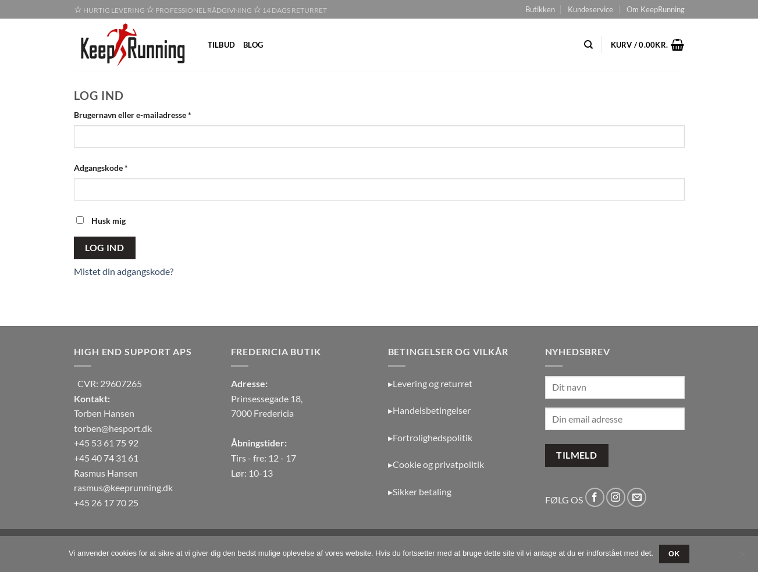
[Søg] (588, 45)
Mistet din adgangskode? (123, 271)
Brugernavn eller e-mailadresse (150, 114)
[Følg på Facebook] (594, 497)
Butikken (540, 9)
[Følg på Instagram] (615, 497)
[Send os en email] (636, 497)
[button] (648, 45)
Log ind (104, 247)
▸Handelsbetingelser (429, 410)
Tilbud (222, 44)
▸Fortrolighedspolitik (430, 437)
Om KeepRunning (656, 9)
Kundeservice (590, 9)
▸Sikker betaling (419, 491)
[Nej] (742, 557)
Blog (253, 44)
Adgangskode (118, 167)
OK (674, 554)
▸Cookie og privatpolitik (436, 464)
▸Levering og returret (430, 383)
